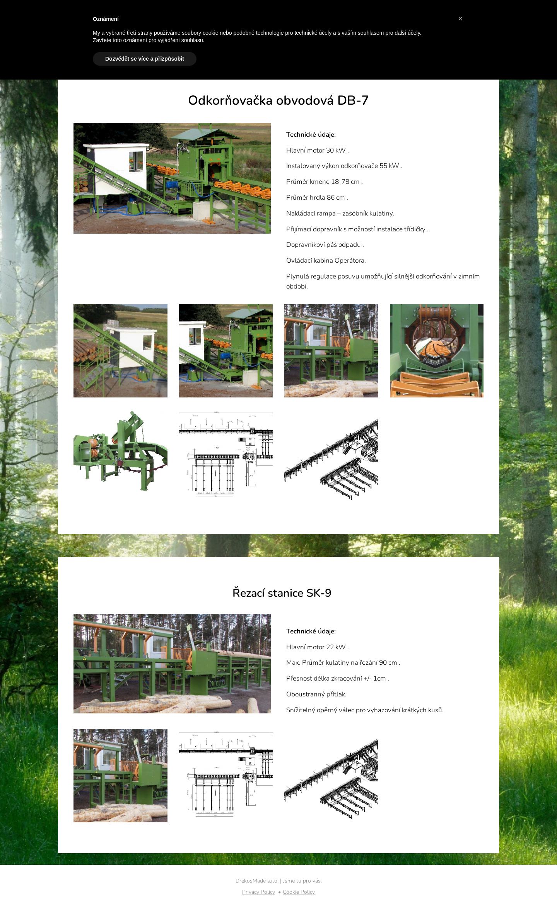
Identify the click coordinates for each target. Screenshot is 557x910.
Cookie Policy (299, 892)
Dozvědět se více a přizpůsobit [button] (144, 59)
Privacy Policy (258, 892)
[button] (460, 18)
